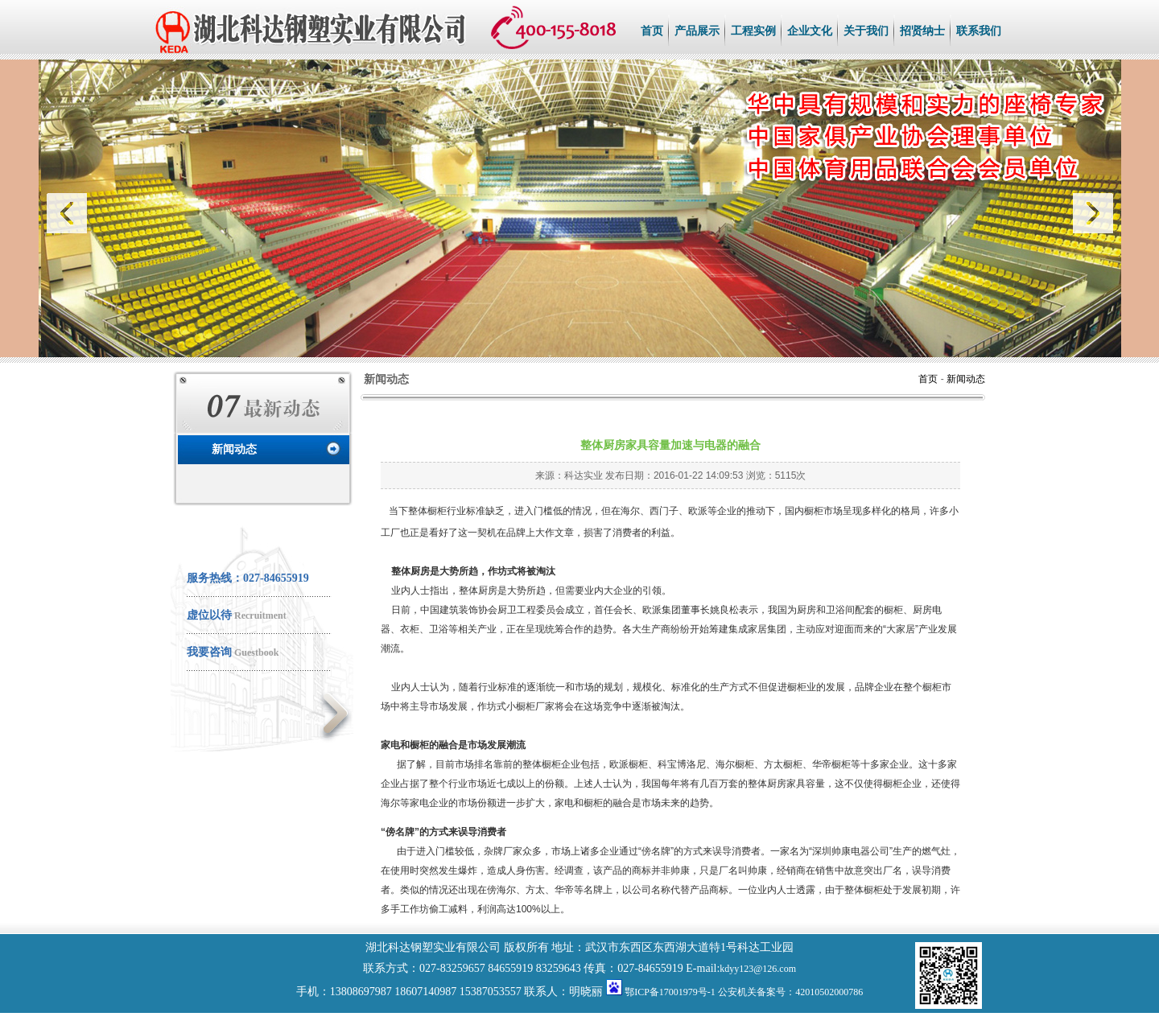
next (1090, 213)
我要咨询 (209, 652)
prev (70, 213)
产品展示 (697, 31)
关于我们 (866, 31)
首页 (652, 31)
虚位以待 (209, 615)
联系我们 (978, 31)
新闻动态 (234, 449)
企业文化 (809, 31)
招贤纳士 (922, 31)
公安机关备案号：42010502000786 (790, 992)
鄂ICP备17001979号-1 (670, 992)
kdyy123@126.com (758, 968)
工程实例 (753, 31)
